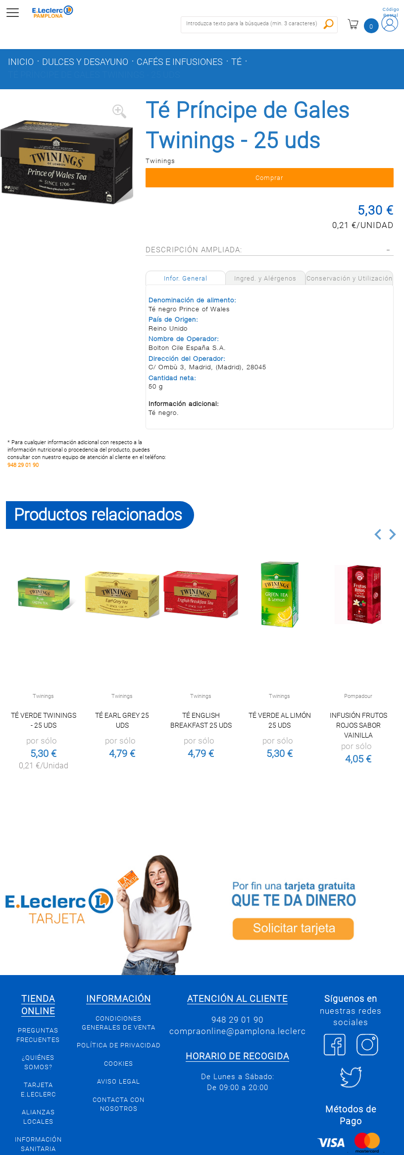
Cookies (118, 1063)
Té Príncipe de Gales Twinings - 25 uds (94, 74)
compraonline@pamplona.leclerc (237, 1031)
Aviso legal (118, 1081)
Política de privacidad (119, 1045)
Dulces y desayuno (85, 62)
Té (236, 62)
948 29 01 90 (23, 465)
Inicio (21, 62)
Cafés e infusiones (180, 62)
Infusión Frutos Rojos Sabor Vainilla (358, 725)
